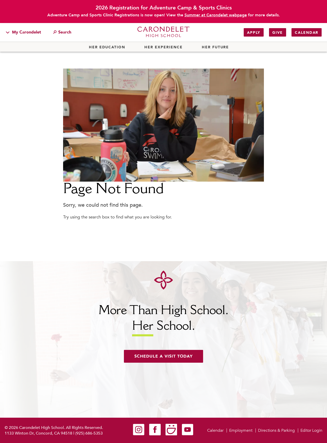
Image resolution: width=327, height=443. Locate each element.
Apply (253, 32)
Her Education (107, 47)
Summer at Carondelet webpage (215, 15)
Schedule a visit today (163, 356)
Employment (240, 430)
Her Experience (163, 47)
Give (277, 32)
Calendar (306, 32)
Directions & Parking (276, 430)
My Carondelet (23, 32)
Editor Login (311, 430)
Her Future (215, 47)
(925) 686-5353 (89, 433)
